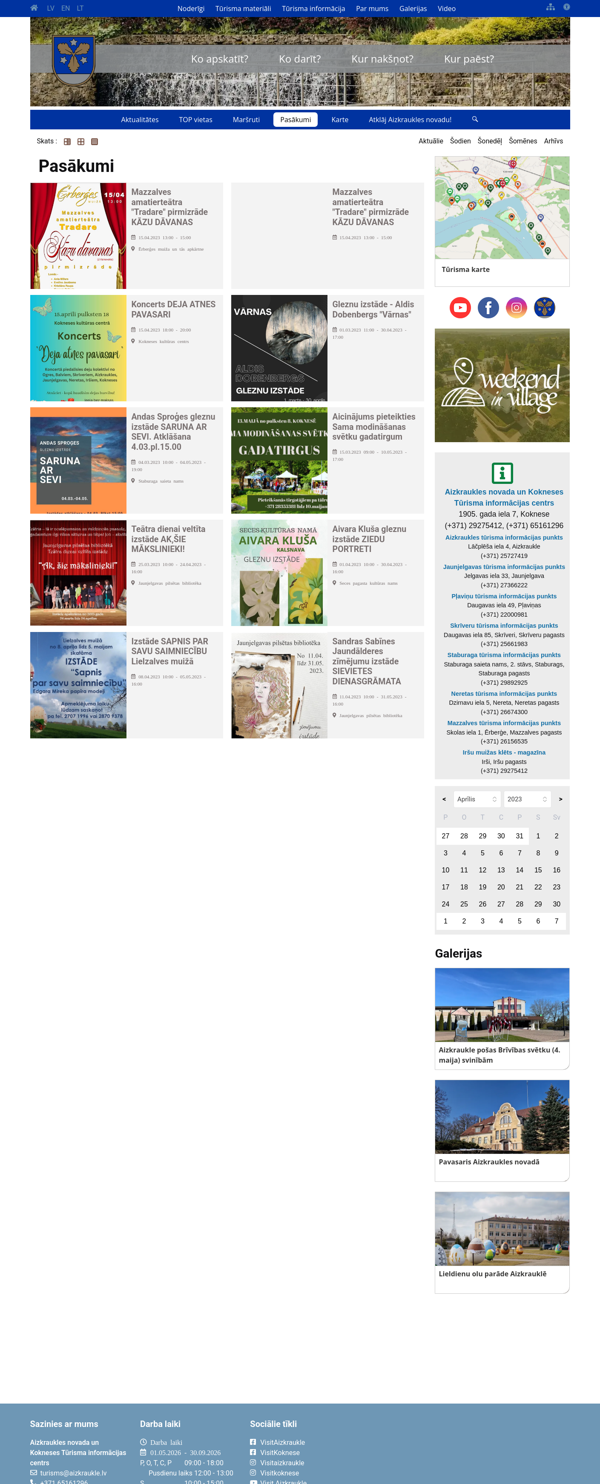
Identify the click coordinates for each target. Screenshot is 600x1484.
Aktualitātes (140, 119)
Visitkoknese (279, 1473)
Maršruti (246, 119)
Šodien (460, 141)
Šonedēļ (490, 141)
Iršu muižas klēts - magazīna (504, 752)
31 (519, 836)
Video (447, 8)
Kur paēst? (469, 58)
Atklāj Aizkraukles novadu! (410, 119)
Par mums (372, 8)
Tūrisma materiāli (243, 8)
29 (482, 836)
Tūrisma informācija (313, 8)
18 (464, 887)
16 (556, 870)
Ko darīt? (300, 58)
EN (65, 8)
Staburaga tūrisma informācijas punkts (504, 655)
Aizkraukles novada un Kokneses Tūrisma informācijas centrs (504, 497)
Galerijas (413, 8)
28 (464, 836)
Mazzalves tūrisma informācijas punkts (504, 723)
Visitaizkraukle (282, 1463)
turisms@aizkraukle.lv (73, 1473)
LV (51, 8)
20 (501, 887)
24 (446, 904)
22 (538, 887)
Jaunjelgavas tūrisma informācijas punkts (504, 566)
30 (501, 836)
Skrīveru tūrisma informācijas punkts (504, 625)
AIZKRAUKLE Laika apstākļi (465, 1449)
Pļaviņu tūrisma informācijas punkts (504, 596)
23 (556, 887)
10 (446, 870)
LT (80, 8)
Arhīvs (553, 141)
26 (482, 904)
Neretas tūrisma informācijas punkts (504, 693)
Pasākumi (295, 119)
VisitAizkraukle (282, 1442)
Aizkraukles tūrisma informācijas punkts (504, 537)
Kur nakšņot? (382, 58)
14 (519, 870)
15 (538, 870)
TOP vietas (195, 119)
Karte (339, 119)
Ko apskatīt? (219, 58)
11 (464, 870)
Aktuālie (431, 141)
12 (482, 870)
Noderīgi (191, 8)
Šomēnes (523, 141)
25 (464, 904)
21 (519, 887)
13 (501, 870)
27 (446, 836)
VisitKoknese (280, 1453)
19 (482, 887)
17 (446, 887)
